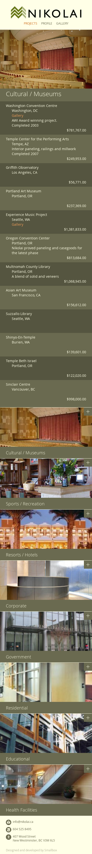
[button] (46, 433)
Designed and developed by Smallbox (31, 850)
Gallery (62, 23)
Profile (46, 23)
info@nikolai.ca (23, 822)
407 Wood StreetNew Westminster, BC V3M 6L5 (34, 838)
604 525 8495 (22, 829)
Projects (30, 23)
